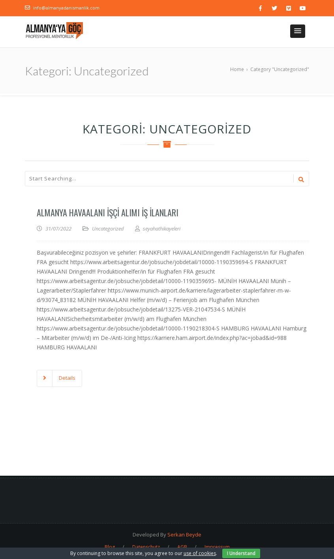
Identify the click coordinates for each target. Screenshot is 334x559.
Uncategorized (108, 228)
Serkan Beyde (184, 534)
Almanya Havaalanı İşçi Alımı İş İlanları (107, 212)
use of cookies (200, 553)
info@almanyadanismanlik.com (66, 8)
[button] (297, 31)
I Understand (241, 553)
